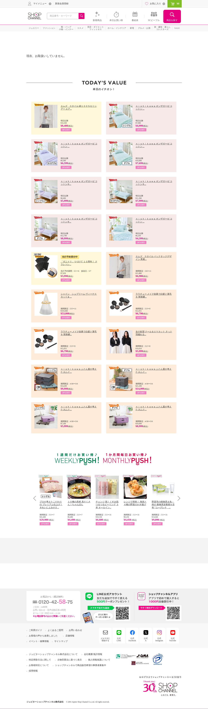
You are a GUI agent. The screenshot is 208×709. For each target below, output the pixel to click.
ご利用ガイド (35, 630)
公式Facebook (132, 639)
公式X (146, 639)
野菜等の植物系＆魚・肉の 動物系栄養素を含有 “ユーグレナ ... (163, 505)
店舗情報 (69, 636)
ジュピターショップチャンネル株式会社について (53, 654)
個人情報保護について (99, 660)
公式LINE (119, 639)
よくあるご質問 (55, 630)
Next (177, 498)
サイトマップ (61, 641)
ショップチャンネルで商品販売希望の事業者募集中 (80, 665)
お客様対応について (39, 665)
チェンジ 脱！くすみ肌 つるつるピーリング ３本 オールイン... (107, 505)
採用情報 (33, 671)
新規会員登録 (61, 3)
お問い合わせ (75, 630)
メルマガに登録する (105, 639)
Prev (35, 498)
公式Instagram (159, 639)
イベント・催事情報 (39, 641)
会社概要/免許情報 (93, 654)
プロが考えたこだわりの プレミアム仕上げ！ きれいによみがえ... (51, 505)
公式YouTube (172, 639)
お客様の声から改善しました (43, 636)
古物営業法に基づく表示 (69, 660)
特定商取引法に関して (40, 660)
